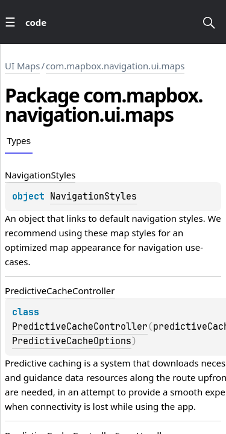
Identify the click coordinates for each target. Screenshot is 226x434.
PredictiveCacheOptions (71, 341)
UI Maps (22, 66)
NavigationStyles (93, 196)
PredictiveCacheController (80, 327)
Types (19, 141)
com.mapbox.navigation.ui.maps (115, 66)
